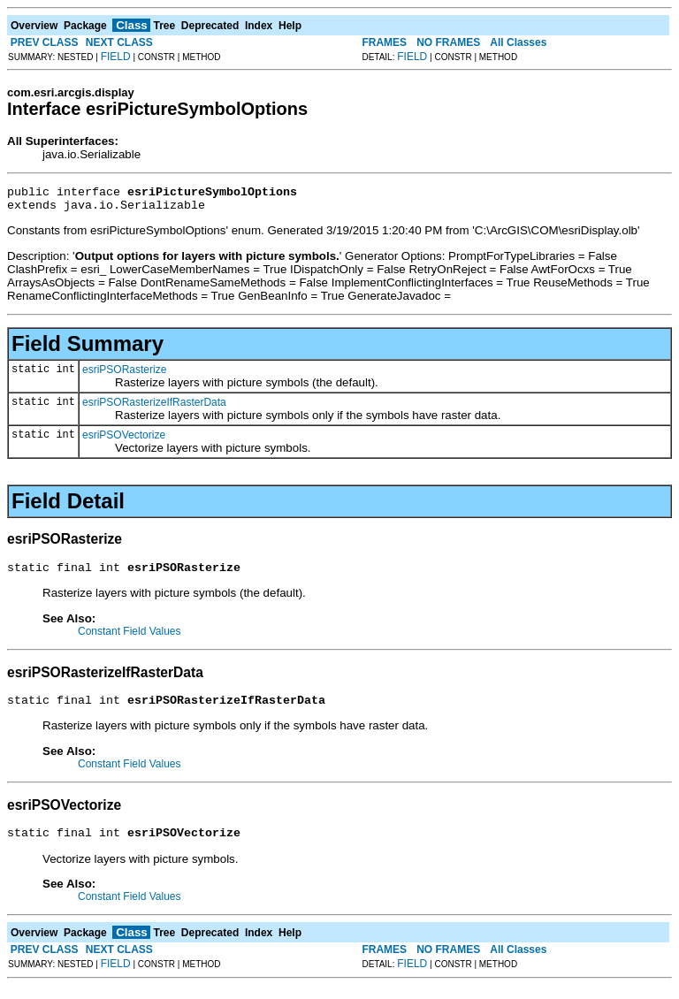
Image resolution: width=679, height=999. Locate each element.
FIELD (116, 56)
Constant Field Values (129, 639)
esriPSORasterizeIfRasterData (154, 407)
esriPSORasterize (124, 375)
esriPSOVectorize (123, 440)
